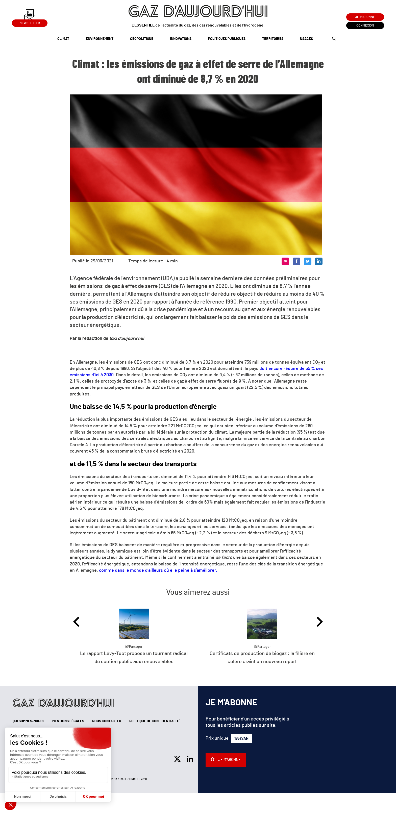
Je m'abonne (365, 17)
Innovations (180, 39)
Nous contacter (106, 721)
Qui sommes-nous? (28, 721)
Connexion (365, 25)
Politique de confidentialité (155, 721)
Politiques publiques (226, 39)
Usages (306, 39)
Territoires (272, 39)
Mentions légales (68, 721)
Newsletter (29, 22)
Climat (63, 39)
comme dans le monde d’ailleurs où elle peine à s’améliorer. (158, 570)
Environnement (99, 39)
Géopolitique (141, 39)
